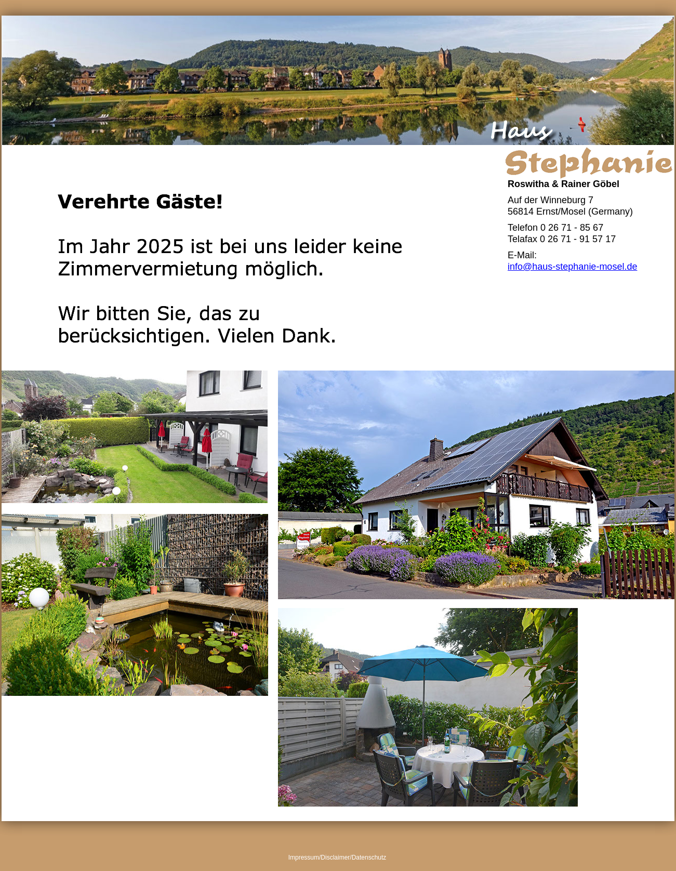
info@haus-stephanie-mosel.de (572, 266)
